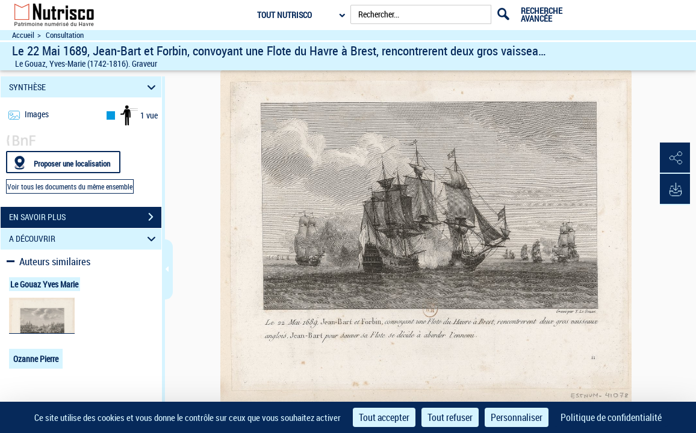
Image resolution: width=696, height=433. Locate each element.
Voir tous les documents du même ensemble (69, 186)
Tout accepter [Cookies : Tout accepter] (384, 417)
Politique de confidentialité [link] (611, 417)
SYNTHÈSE (84, 86)
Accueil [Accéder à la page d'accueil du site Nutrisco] (23, 35)
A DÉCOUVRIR (84, 239)
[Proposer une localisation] (63, 162)
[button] (675, 158)
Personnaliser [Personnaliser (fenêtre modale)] (516, 417)
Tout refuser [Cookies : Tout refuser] (450, 417)
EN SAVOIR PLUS (85, 217)
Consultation (65, 35)
